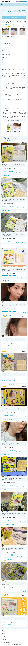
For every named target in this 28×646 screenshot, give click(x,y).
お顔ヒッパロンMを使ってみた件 (8, 524)
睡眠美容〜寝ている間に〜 (7, 315)
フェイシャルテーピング (7, 419)
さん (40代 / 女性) (9, 24)
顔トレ (11, 171)
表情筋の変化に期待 (6, 210)
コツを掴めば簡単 (5, 175)
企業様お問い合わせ (19, 1)
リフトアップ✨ (5, 245)
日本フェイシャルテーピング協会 (21, 172)
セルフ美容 (14, 171)
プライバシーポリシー (4, 639)
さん (5, 197)
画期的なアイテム (5, 280)
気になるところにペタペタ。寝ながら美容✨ (11, 594)
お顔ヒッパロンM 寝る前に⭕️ (8, 384)
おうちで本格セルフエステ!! (7, 559)
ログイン (25, 1)
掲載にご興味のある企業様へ (5, 642)
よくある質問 (3, 633)
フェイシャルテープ (6, 140)
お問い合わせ (3, 636)
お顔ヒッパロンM (5, 350)
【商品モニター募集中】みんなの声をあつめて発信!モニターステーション (6, 1)
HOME (2, 630)
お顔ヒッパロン (5, 489)
